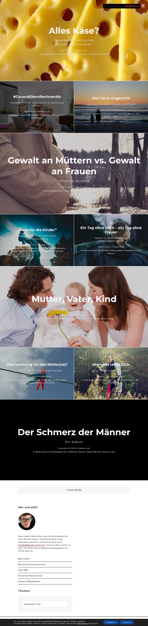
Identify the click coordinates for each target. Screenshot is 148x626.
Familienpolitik (63, 54)
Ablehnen (126, 622)
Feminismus (76, 54)
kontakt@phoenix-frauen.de (31, 545)
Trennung (44, 251)
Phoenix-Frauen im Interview (32, 564)
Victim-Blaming (56, 251)
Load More (74, 490)
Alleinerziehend (49, 54)
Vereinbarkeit (102, 54)
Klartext (131, 113)
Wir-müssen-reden (96, 191)
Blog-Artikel (23, 558)
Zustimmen (111, 622)
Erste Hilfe (23, 570)
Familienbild (48, 248)
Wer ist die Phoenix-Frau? (30, 575)
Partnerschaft (48, 383)
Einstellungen (82, 623)
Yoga (118, 383)
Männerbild (95, 318)
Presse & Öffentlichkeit (29, 581)
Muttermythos (88, 54)
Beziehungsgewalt (107, 113)
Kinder (14, 251)
